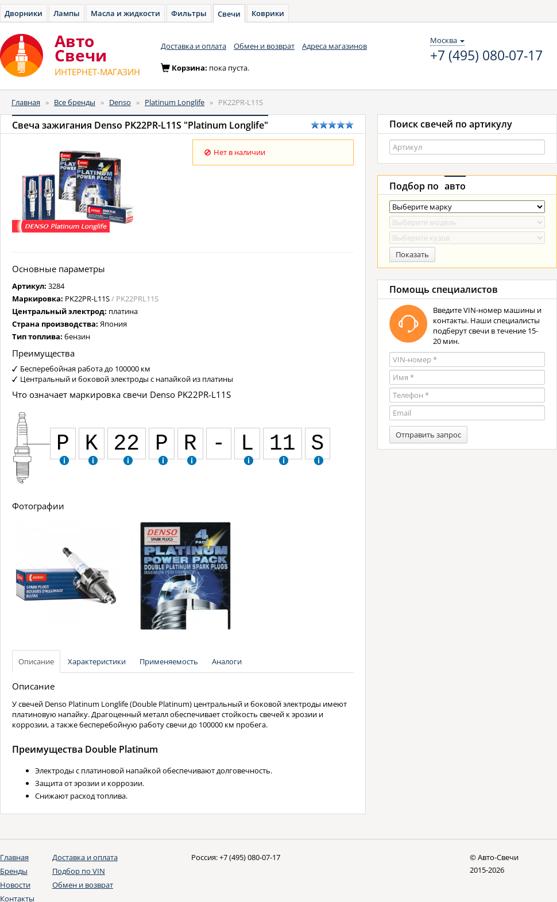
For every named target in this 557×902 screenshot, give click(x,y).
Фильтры (189, 13)
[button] (64, 459)
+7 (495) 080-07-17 (486, 55)
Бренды (14, 871)
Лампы (66, 13)
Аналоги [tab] (227, 661)
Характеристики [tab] (97, 661)
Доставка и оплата (193, 46)
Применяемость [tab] (169, 661)
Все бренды (74, 102)
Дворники (23, 13)
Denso (120, 102)
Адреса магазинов (334, 46)
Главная (25, 102)
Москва (447, 40)
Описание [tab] (36, 661)
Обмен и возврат (264, 46)
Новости (15, 885)
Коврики (268, 13)
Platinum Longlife (174, 102)
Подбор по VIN (78, 871)
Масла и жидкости (125, 13)
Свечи (229, 14)
